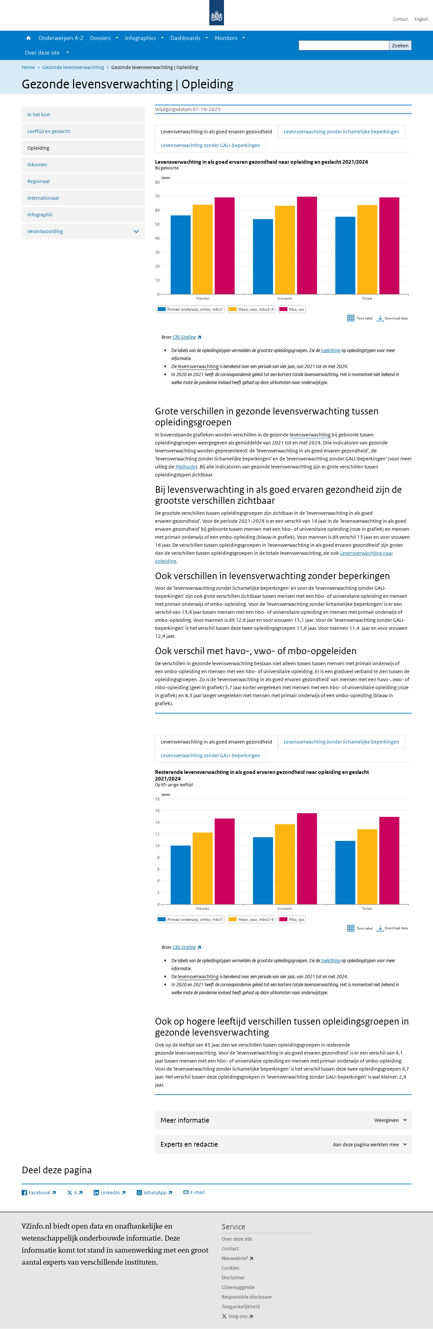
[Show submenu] (117, 38)
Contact (400, 19)
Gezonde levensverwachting (73, 67)
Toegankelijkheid (241, 1306)
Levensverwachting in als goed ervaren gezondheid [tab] (219, 131)
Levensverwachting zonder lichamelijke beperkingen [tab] (341, 131)
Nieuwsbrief (252, 1258)
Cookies (230, 1268)
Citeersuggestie (238, 1287)
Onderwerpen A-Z (61, 38)
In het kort (38, 114)
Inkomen (37, 164)
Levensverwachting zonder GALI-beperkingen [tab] (210, 144)
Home (28, 38)
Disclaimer (233, 1277)
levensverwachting (198, 366)
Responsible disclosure (247, 1297)
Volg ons (256, 1316)
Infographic (40, 214)
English (421, 19)
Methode (185, 466)
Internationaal (43, 198)
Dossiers (100, 38)
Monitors (226, 38)
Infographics (140, 38)
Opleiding (56, 147)
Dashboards (185, 38)
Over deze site (237, 1239)
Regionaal (38, 181)
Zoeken (400, 45)
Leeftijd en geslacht (48, 131)
